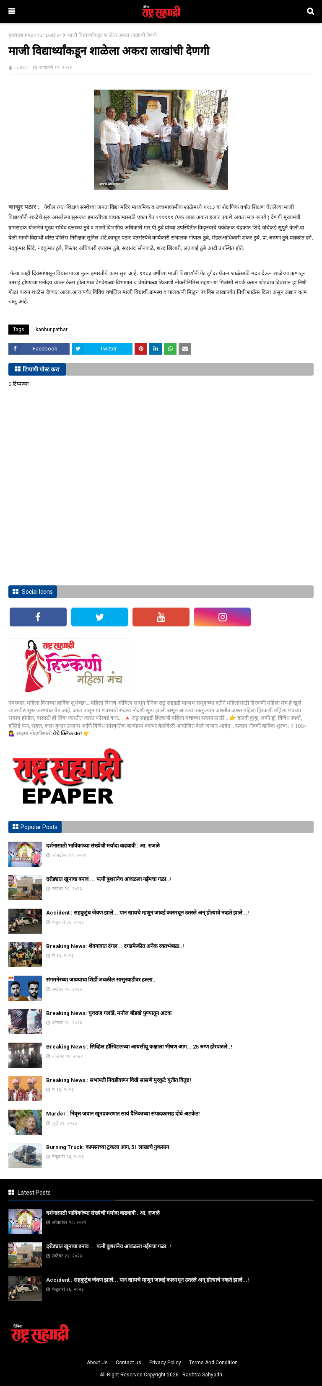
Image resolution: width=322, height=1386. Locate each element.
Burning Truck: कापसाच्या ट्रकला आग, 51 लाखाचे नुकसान (107, 1147)
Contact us (128, 1362)
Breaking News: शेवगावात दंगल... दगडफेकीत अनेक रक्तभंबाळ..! (115, 946)
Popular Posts (39, 827)
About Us (97, 1362)
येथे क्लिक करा (68, 733)
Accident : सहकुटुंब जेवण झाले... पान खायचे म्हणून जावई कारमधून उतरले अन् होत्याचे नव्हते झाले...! (147, 912)
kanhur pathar (45, 35)
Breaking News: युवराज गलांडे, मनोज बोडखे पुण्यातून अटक (108, 1013)
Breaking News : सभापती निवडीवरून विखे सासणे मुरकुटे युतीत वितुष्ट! (118, 1080)
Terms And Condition (213, 1362)
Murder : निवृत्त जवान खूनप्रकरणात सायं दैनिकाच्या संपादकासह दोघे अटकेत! (123, 1113)
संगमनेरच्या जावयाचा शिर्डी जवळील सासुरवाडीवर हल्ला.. (101, 979)
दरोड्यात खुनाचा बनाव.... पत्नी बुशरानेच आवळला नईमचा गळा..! (108, 879)
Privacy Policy (165, 1362)
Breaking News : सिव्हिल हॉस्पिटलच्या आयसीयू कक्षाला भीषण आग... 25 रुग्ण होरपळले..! (139, 1046)
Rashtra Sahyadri (202, 1375)
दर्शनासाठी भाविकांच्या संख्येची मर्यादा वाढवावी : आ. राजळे (103, 845)
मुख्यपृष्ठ (15, 35)
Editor (21, 67)
